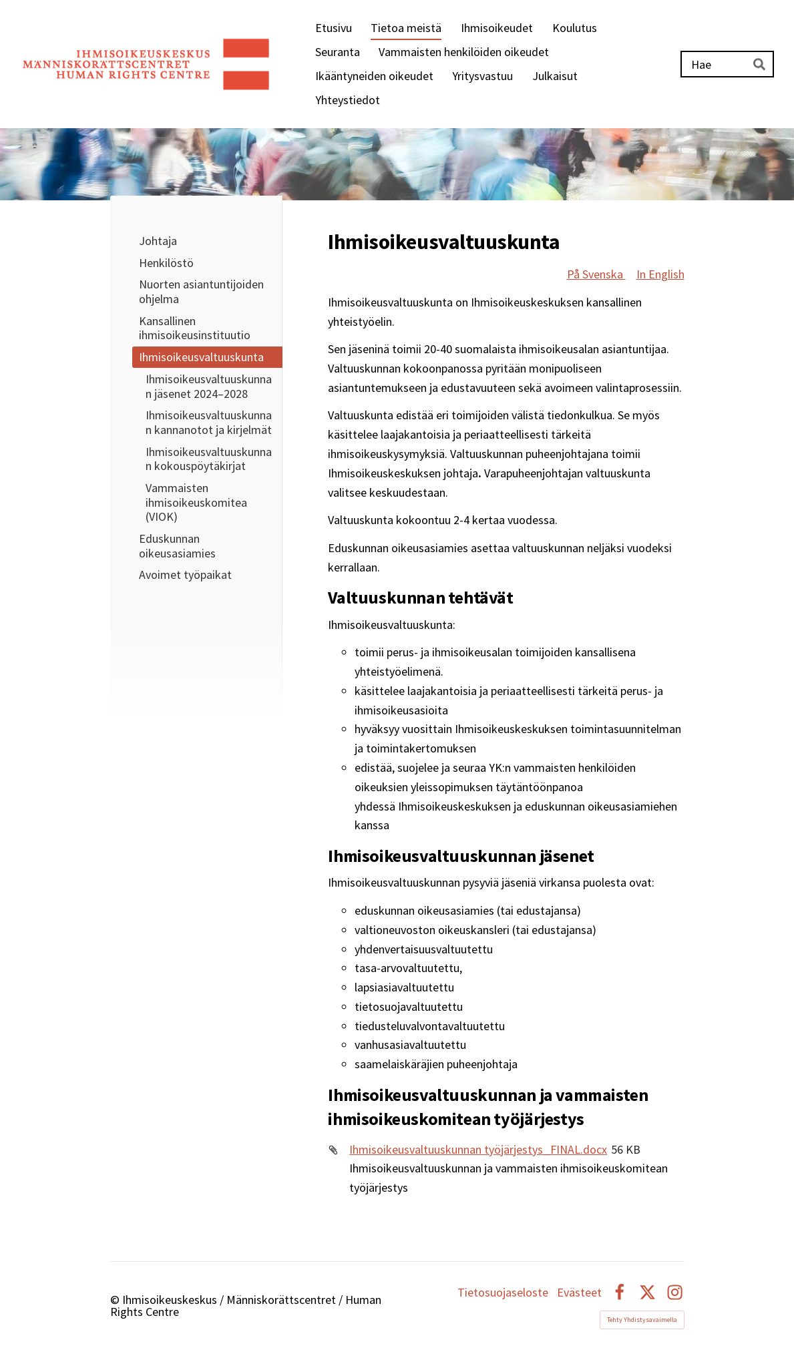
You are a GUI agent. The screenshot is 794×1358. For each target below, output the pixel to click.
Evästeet (579, 1293)
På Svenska (596, 274)
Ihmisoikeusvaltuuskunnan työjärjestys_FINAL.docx (478, 1149)
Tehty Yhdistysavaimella (642, 1319)
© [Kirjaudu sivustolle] (116, 1299)
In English (660, 274)
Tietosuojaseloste (502, 1293)
